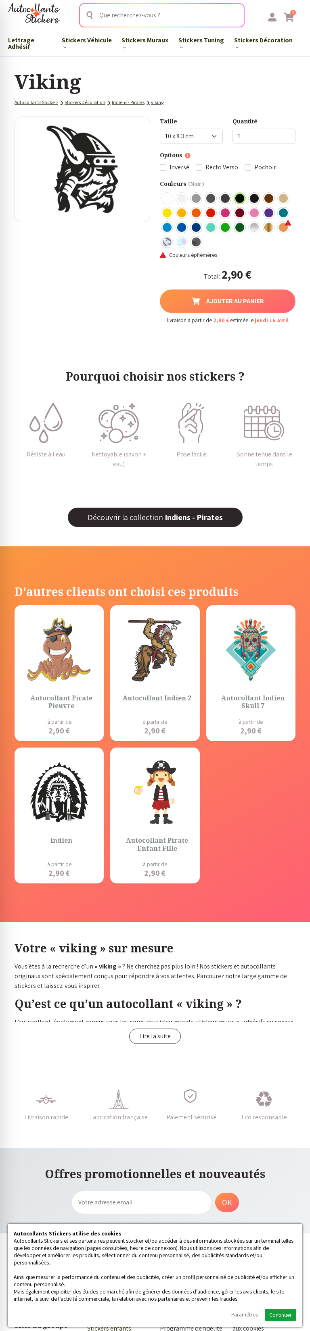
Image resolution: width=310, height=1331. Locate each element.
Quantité (245, 121)
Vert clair (226, 228)
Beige (284, 199)
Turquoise (284, 213)
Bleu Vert (211, 228)
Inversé (179, 167)
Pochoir (265, 167)
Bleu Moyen (182, 228)
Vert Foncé (240, 228)
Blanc (167, 199)
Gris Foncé (211, 199)
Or (269, 228)
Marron (269, 199)
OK (227, 1202)
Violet (269, 213)
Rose (255, 213)
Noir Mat (255, 199)
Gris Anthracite (226, 199)
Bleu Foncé (197, 228)
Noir (240, 199)
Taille (168, 121)
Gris (197, 199)
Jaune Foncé (182, 213)
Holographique (182, 242)
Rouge (211, 213)
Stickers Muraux (144, 42)
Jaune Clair (167, 213)
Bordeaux (240, 213)
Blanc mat (182, 199)
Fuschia (226, 213)
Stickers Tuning (201, 42)
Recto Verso (221, 167)
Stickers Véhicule (87, 42)
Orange (197, 213)
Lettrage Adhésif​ (21, 43)
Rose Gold (284, 228)
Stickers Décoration (263, 42)
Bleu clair (167, 228)
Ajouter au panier (228, 301)
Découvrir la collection (155, 517)
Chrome (167, 242)
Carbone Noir (197, 242)
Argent (255, 228)
